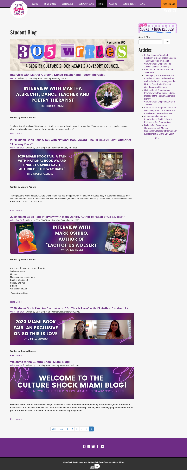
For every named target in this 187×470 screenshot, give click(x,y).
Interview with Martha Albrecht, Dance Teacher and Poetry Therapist (57, 74)
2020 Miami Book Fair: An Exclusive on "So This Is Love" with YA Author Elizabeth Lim (70, 308)
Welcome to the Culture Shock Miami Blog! (40, 361)
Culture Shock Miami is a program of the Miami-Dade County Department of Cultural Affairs (93, 462)
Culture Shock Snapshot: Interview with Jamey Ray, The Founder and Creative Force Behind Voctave (160, 110)
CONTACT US (93, 446)
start (54, 429)
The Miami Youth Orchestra (156, 61)
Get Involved (68, 3)
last (61, 429)
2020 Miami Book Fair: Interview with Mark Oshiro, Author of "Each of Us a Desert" (67, 216)
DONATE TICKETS (129, 3)
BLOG (101, 3)
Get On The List (169, 3)
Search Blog (144, 37)
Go (167, 41)
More (157, 138)
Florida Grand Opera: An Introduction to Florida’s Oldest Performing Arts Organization (158, 119)
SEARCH (143, 3)
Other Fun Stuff (17, 148)
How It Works (51, 3)
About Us (114, 3)
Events (36, 3)
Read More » (16, 133)
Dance (13, 78)
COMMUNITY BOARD (86, 3)
